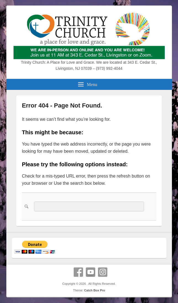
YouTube (90, 272)
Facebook (78, 272)
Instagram (102, 272)
